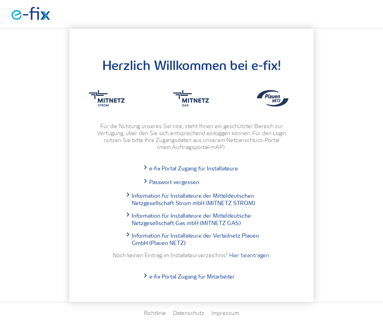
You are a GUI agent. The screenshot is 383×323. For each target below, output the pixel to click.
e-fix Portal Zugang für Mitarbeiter (192, 276)
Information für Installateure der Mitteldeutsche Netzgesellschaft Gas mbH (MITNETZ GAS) (191, 219)
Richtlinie (155, 312)
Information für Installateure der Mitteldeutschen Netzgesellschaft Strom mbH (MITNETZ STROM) (193, 199)
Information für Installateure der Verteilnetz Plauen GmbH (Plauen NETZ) (195, 239)
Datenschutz (188, 312)
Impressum (225, 312)
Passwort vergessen (174, 181)
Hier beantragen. (249, 255)
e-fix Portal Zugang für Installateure (193, 168)
